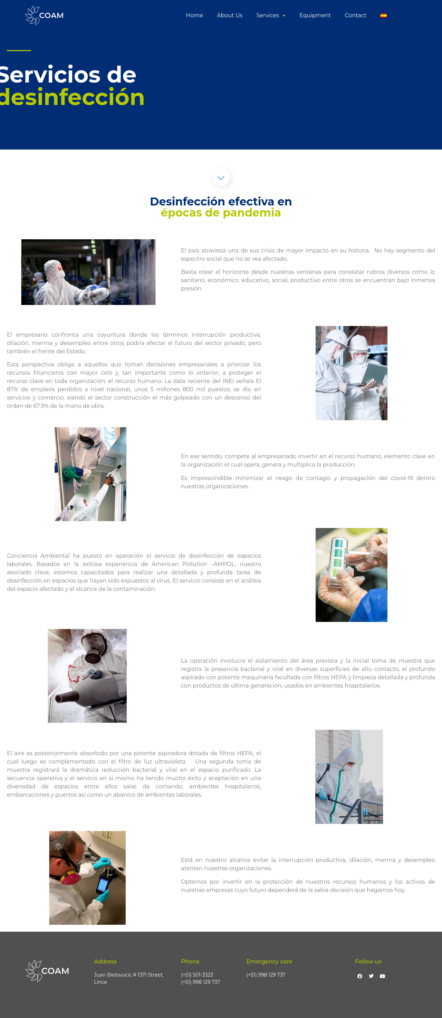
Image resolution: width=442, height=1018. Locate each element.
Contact (355, 15)
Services (271, 15)
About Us (229, 15)
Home (194, 15)
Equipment (315, 15)
